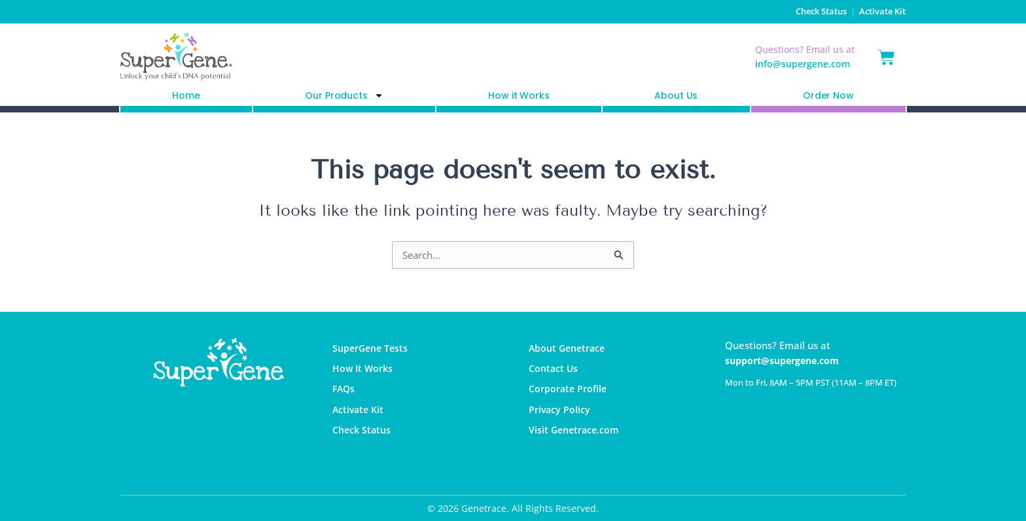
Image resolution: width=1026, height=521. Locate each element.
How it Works (518, 95)
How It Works (363, 371)
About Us (676, 95)
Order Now (828, 95)
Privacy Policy (560, 417)
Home (186, 95)
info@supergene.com (802, 64)
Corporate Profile (569, 394)
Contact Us (554, 371)
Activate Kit (880, 11)
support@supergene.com (786, 360)
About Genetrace (569, 349)
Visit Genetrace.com (576, 440)
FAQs (344, 394)
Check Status (808, 11)
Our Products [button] (344, 96)
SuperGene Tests (372, 349)
